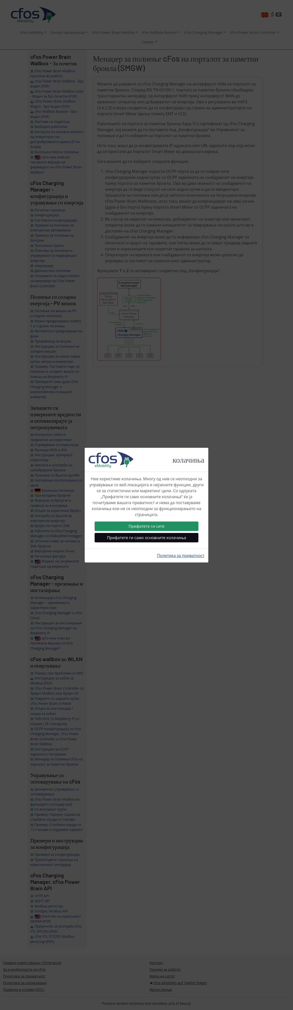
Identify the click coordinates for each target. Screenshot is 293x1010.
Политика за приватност (180, 555)
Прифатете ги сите (147, 526)
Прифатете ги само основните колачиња (146, 537)
